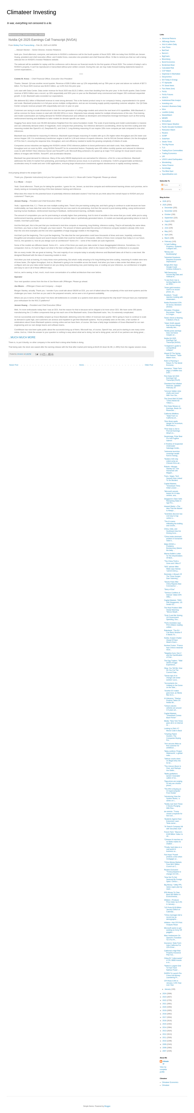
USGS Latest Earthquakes (172, 159)
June (167, 228)
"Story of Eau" (169, 589)
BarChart (165, 50)
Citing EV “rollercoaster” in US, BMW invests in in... (173, 960)
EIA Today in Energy (170, 80)
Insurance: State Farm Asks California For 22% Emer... (172, 945)
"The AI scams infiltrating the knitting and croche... (173, 523)
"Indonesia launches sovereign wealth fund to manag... (172, 453)
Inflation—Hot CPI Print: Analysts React (173, 924)
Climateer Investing (31, 12)
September (169, 218)
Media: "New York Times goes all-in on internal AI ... (173, 723)
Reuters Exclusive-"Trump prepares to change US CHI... (172, 872)
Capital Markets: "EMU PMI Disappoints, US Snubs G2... (173, 602)
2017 (165, 1017)
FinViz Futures (167, 95)
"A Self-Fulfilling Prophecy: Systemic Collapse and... (173, 246)
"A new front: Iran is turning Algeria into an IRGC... (172, 282)
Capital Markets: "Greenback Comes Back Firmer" (172, 715)
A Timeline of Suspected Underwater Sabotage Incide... (173, 446)
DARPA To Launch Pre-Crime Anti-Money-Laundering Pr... (173, 975)
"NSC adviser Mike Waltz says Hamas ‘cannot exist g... (172, 569)
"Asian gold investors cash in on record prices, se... (172, 290)
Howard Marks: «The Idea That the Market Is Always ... (173, 508)
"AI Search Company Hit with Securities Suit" (173, 828)
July (166, 225)
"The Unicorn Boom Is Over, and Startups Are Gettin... (172, 768)
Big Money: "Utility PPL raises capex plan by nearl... (173, 887)
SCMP (164, 136)
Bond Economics (168, 62)
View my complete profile (163, 1069)
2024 (165, 994)
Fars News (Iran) (168, 89)
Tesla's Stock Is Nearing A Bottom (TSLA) (173, 319)
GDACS (165, 97)
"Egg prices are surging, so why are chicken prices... (173, 783)
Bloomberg (166, 59)
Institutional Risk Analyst (171, 100)
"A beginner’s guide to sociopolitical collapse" (172, 348)
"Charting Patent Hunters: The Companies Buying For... (172, 737)
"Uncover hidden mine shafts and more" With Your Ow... (172, 393)
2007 (165, 1051)
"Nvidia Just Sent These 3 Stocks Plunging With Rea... (173, 806)
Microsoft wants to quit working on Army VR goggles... (173, 930)
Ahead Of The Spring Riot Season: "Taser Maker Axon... (173, 355)
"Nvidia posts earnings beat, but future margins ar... (172, 333)
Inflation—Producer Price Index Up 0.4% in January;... (173, 902)
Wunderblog (166, 162)
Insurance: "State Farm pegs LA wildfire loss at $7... (173, 370)
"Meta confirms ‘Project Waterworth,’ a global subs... (173, 753)
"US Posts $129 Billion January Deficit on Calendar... (172, 910)
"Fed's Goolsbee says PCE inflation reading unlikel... (173, 625)
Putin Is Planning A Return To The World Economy (173, 363)
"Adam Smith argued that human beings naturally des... (172, 325)
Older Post (149, 365)
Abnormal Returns (169, 38)
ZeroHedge (166, 168)
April (166, 235)
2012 (165, 1034)
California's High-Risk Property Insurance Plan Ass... (172, 953)
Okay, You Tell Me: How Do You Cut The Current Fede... (173, 670)
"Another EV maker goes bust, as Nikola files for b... (173, 693)
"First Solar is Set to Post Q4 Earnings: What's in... (172, 431)
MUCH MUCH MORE (23, 337)
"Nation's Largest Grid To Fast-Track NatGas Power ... (172, 968)
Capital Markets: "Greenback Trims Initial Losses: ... (172, 486)
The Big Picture (168, 145)
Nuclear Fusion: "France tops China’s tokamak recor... (173, 647)
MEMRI (165, 118)
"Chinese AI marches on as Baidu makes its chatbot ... (173, 842)
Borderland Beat (168, 65)
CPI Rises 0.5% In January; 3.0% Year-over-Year (173, 983)
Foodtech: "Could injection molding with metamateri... (173, 297)
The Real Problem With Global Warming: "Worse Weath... (173, 610)
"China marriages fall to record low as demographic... (173, 917)
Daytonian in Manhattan (171, 74)
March (167, 238)
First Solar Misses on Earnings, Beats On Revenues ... (172, 408)
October (168, 214)
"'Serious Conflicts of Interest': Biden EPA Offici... (172, 595)
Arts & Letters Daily (169, 44)
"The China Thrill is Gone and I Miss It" (172, 562)
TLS (163, 148)
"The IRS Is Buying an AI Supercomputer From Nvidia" (172, 791)
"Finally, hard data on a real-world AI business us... (173, 849)
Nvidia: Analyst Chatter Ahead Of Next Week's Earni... (173, 640)
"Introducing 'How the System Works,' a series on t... (172, 798)
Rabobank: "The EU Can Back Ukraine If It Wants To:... (173, 632)
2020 (165, 1007)
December (169, 208)
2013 (165, 1031)
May (166, 231)
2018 (165, 1014)
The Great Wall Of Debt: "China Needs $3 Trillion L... (173, 401)
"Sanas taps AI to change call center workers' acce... (172, 678)
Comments (166, 189)
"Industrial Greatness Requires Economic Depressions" (172, 259)
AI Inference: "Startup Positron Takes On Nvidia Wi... (172, 700)
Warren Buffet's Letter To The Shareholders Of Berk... (173, 556)
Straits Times (167, 142)
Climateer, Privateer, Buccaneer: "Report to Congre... (172, 312)
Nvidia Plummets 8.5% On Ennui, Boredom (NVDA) (173, 305)
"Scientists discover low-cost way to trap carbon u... (173, 516)
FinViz (164, 92)
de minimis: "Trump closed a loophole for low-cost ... (173, 813)
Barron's (165, 53)
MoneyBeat (166, 121)
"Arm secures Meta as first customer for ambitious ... (172, 746)
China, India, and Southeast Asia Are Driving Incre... (172, 531)
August (167, 221)
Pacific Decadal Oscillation (172, 127)
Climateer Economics (170, 1082)
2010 (165, 1041)
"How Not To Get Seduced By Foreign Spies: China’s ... (173, 879)
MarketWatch (167, 115)
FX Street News (168, 86)
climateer (166, 1062)
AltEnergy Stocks (168, 41)
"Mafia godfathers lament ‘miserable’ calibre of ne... (172, 776)
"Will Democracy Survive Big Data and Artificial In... (173, 275)
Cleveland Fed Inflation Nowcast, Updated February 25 (173, 386)
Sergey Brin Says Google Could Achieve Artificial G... (173, 267)
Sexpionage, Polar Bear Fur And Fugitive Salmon (173, 438)
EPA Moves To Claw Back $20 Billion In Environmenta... (172, 894)
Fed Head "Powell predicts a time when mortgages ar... (173, 857)
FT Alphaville (167, 83)
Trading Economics (169, 153)
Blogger (107, 1106)
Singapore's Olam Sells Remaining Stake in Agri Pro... (173, 501)
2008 (165, 1048)
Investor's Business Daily (171, 106)
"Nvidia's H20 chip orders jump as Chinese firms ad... (172, 461)
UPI (163, 156)
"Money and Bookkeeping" (170, 253)
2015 (165, 1024)
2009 (165, 1044)
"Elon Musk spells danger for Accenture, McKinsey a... (173, 423)
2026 (165, 201)
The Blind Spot (167, 171)
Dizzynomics (167, 77)
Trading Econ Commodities (172, 151)
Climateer (165, 1085)
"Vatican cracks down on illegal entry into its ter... (172, 761)
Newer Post (13, 365)
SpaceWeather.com (169, 174)
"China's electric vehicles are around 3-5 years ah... (172, 708)
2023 (165, 997)
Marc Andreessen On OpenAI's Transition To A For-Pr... (172, 938)
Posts (164, 185)
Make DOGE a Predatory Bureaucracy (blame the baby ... (173, 547)
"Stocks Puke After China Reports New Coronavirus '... (172, 584)
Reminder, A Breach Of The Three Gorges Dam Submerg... (173, 576)
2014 (165, 1027)
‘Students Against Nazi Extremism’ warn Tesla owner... (172, 821)
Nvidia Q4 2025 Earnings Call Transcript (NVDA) (172, 340)
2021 (165, 1004)
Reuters (165, 133)
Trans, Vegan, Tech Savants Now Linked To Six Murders (173, 478)
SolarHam (166, 139)
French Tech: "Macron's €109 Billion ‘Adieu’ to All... (173, 834)
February (168, 241)
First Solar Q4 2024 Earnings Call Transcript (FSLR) (172, 378)
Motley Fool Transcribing (23, 45)
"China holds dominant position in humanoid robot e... (173, 539)
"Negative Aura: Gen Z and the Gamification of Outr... (173, 655)
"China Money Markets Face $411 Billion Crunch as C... (173, 864)
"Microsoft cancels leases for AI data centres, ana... (172, 493)
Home (81, 365)
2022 (165, 1000)
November (169, 211)
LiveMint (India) (168, 112)
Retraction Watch (168, 130)
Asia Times (166, 47)
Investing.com (167, 103)
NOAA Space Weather (170, 124)
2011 (165, 1038)
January (168, 989)
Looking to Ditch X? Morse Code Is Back (173, 729)
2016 (165, 1021)
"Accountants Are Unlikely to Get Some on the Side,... (173, 685)
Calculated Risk (168, 68)
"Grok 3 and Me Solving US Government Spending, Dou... (173, 617)
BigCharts (166, 56)
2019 (165, 1010)
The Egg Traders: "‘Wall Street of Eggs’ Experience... (173, 663)
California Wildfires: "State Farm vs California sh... (171, 416)
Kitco (164, 109)
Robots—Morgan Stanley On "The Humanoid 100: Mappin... (171, 470)
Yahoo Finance (168, 165)
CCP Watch (166, 71)
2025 (165, 205)
